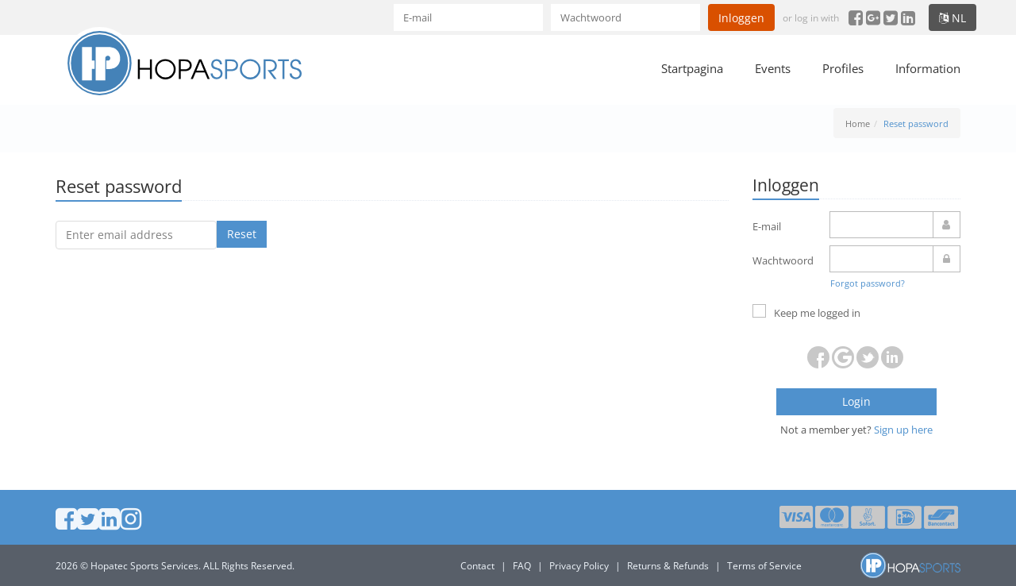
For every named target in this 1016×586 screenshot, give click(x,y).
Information (927, 68)
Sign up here (903, 429)
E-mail (766, 226)
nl (952, 17)
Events (773, 68)
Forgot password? (867, 283)
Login (856, 401)
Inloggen (741, 17)
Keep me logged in (806, 312)
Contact (477, 566)
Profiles (843, 68)
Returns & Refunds (668, 566)
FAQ (522, 566)
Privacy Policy (579, 566)
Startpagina (692, 68)
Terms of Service (764, 566)
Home (857, 123)
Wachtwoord (783, 260)
